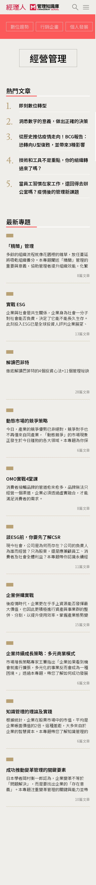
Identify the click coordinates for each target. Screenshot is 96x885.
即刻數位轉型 (33, 105)
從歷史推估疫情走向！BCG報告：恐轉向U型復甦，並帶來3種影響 (53, 140)
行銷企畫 (49, 26)
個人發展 (79, 26)
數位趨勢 (19, 26)
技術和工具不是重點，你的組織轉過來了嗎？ (53, 164)
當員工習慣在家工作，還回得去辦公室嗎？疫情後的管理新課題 (53, 187)
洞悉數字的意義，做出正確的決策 (53, 121)
